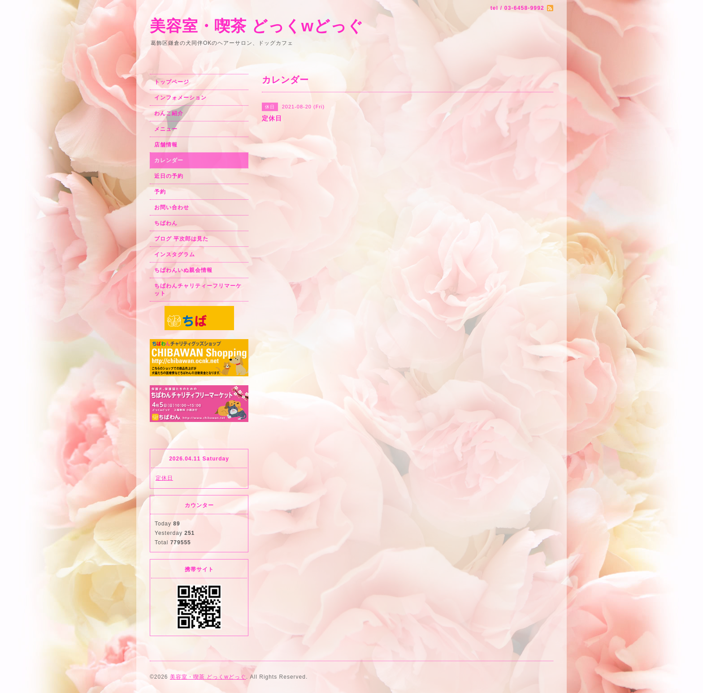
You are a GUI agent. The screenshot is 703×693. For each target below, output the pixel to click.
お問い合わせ (171, 207)
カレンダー (168, 160)
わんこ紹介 (168, 113)
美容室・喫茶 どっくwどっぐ (257, 25)
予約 (160, 192)
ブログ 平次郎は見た (181, 239)
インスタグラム (174, 254)
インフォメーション (180, 98)
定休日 (164, 478)
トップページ (171, 82)
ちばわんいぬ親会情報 (183, 270)
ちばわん (166, 223)
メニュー (166, 129)
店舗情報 (166, 145)
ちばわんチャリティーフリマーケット (198, 290)
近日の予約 (168, 176)
